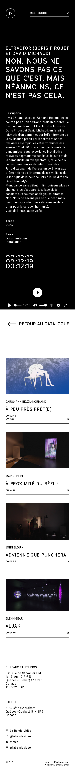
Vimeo (12, 742)
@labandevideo (18, 736)
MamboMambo (61, 765)
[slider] (18, 305)
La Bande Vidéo (18, 730)
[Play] (10, 305)
